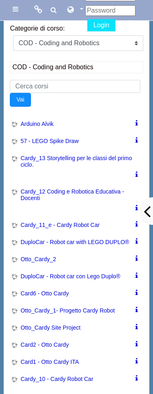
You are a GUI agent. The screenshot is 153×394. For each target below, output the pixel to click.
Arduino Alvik (36, 124)
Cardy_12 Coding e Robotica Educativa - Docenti (72, 194)
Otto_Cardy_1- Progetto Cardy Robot (67, 310)
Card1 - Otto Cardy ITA (49, 362)
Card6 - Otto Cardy (44, 293)
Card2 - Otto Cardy (44, 344)
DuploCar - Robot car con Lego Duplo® (70, 276)
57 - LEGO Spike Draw (49, 141)
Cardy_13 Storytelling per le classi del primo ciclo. (76, 161)
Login (101, 25)
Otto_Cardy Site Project (50, 327)
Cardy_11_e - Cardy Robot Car (60, 225)
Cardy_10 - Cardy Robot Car (56, 379)
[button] (74, 10)
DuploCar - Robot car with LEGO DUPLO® (74, 242)
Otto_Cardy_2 (38, 259)
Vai (20, 99)
